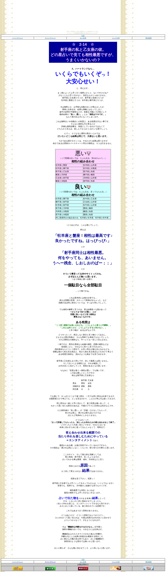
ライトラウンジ (50, 562)
